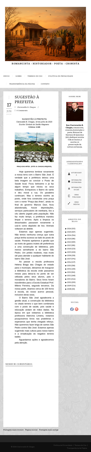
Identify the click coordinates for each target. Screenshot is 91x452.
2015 (69, 266)
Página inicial (31, 430)
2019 (69, 252)
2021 (69, 245)
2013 (69, 272)
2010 (69, 282)
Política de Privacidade (63, 445)
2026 (69, 229)
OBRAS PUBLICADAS (74, 196)
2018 (69, 255)
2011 (69, 279)
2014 (69, 269)
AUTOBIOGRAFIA (75, 174)
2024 (69, 235)
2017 (69, 259)
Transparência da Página (77, 448)
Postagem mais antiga (48, 430)
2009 (69, 286)
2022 (69, 242)
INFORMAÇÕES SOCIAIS (74, 189)
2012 (69, 276)
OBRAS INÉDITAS (73, 203)
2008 (69, 289)
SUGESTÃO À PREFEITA (27, 99)
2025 (69, 232)
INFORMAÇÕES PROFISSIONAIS (74, 181)
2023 (69, 239)
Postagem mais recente (13, 430)
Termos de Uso (80, 445)
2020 (69, 249)
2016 (69, 262)
